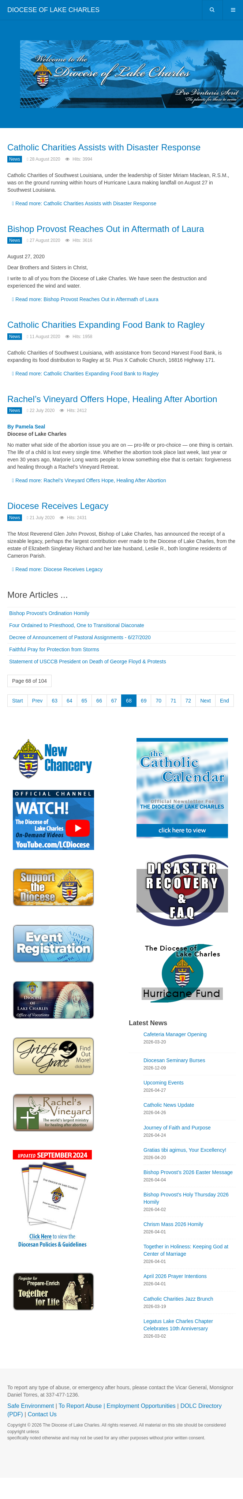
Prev (37, 701)
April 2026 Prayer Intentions (175, 1276)
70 (158, 701)
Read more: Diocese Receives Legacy (57, 569)
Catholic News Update (168, 1105)
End (224, 701)
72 (188, 701)
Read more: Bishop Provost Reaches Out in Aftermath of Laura (85, 299)
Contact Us (42, 1414)
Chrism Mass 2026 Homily (173, 1224)
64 (69, 701)
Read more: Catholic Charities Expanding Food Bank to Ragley (85, 373)
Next (205, 701)
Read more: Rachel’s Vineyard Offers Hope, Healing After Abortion (89, 480)
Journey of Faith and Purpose (177, 1128)
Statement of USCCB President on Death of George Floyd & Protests (87, 661)
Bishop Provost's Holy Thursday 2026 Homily (186, 1198)
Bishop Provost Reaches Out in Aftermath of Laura (105, 229)
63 (54, 701)
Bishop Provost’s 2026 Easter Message (188, 1172)
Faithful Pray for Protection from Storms (54, 649)
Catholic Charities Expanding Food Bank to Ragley (106, 325)
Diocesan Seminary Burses (174, 1060)
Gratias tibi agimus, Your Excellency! (184, 1150)
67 (114, 701)
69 (144, 701)
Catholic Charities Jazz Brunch (178, 1299)
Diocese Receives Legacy (57, 506)
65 (84, 701)
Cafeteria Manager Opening (175, 1034)
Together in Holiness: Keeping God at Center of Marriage (185, 1250)
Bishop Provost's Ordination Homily (49, 613)
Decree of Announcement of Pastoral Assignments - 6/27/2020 (80, 637)
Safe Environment (30, 1406)
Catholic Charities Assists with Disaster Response (104, 147)
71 (173, 701)
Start (17, 701)
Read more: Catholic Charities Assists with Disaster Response (84, 203)
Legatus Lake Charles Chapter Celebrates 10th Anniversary (178, 1324)
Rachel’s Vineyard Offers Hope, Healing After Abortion (112, 399)
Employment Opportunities (141, 1406)
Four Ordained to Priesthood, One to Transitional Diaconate (76, 625)
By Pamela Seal (26, 427)
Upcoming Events (163, 1083)
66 (99, 701)
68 (129, 701)
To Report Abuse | (82, 1406)
